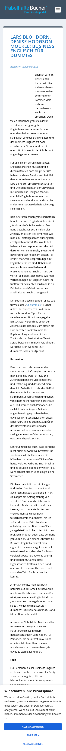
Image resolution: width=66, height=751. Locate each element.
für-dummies (33, 304)
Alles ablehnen (33, 744)
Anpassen (33, 735)
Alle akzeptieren (33, 726)
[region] (33, 718)
